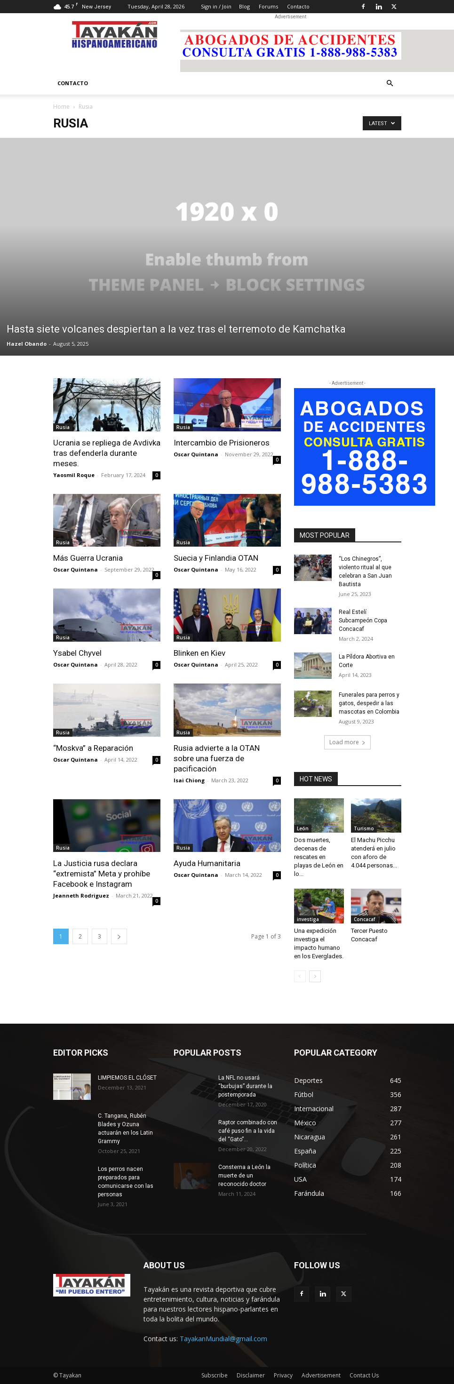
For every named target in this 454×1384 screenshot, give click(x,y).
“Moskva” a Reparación (93, 748)
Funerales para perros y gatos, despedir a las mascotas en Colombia (369, 703)
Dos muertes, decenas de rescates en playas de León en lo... (318, 856)
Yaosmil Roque (74, 474)
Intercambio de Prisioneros (222, 442)
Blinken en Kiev (199, 653)
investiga (308, 919)
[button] (390, 83)
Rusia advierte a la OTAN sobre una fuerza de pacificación (217, 758)
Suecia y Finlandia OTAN (216, 558)
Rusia (63, 427)
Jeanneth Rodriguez (81, 895)
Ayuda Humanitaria (207, 863)
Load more (347, 742)
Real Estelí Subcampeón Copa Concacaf (363, 620)
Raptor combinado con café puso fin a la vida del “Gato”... (247, 1131)
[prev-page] (300, 976)
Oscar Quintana (196, 454)
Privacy (283, 1375)
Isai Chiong (189, 780)
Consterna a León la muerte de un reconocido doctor (244, 1175)
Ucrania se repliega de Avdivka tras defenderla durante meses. (106, 453)
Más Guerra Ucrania (88, 558)
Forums (268, 6)
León (303, 828)
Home (61, 107)
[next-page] (119, 936)
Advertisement (321, 1375)
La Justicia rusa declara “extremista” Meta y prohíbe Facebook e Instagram (101, 874)
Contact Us (364, 1375)
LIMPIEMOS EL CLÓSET (127, 1077)
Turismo (364, 828)
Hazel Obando (27, 343)
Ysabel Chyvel (77, 653)
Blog (244, 6)
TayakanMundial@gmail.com (223, 1338)
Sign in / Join (216, 6)
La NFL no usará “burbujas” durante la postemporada (245, 1086)
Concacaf (364, 919)
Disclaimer (251, 1375)
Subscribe (214, 1375)
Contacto (298, 6)
